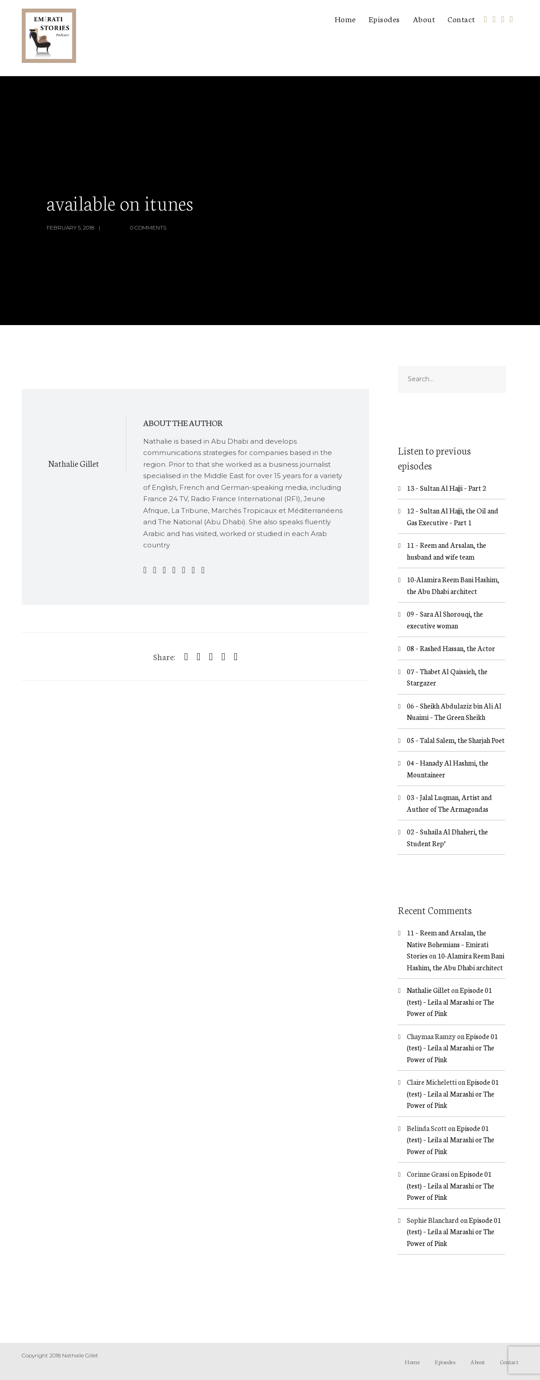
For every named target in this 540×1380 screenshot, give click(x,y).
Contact (461, 18)
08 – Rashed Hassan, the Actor (451, 648)
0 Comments (148, 227)
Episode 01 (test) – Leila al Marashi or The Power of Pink (450, 1001)
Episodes (384, 18)
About (424, 18)
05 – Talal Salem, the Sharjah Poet (456, 740)
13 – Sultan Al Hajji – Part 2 (446, 488)
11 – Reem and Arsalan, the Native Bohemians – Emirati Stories (447, 944)
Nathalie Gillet (73, 463)
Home (345, 18)
